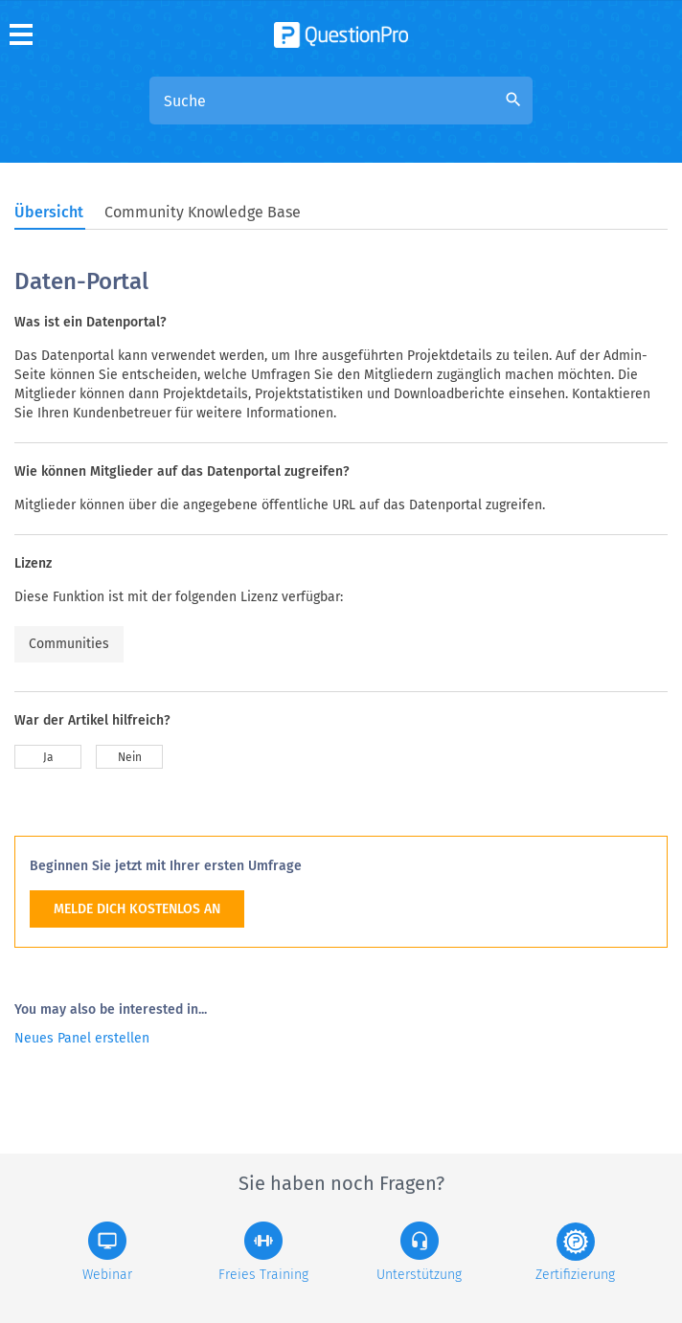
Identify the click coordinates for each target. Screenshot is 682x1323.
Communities (69, 644)
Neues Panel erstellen (81, 1038)
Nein (130, 757)
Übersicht (48, 212)
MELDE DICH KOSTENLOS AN (137, 909)
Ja (48, 757)
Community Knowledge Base (202, 212)
